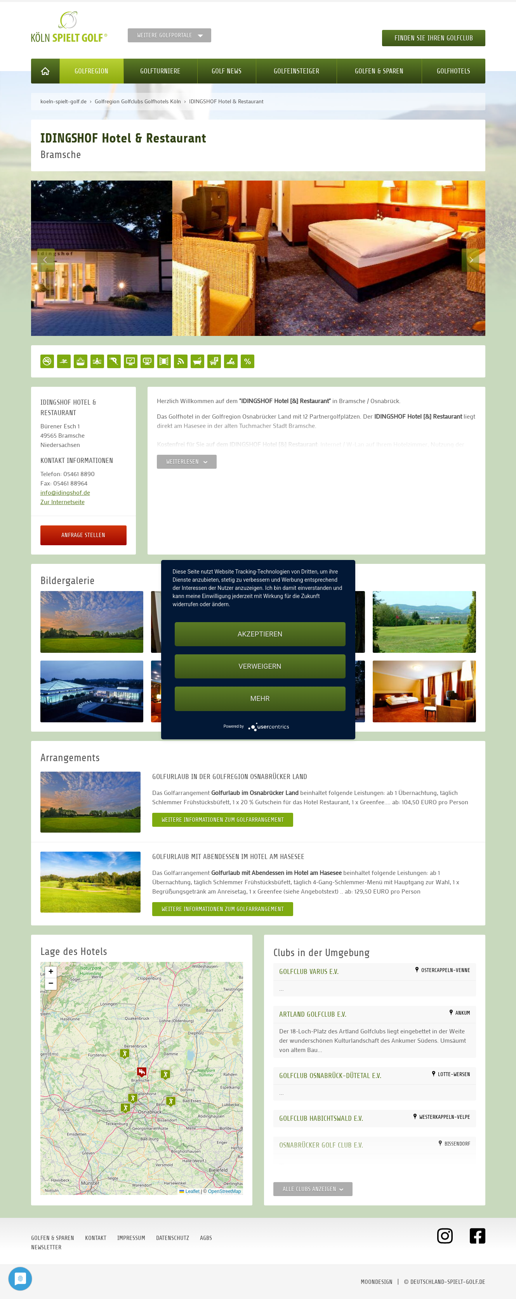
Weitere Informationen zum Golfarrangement (223, 819)
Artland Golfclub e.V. (312, 1014)
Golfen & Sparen (379, 71)
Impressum (131, 1238)
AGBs (206, 1238)
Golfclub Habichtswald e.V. (321, 1118)
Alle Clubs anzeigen (313, 1189)
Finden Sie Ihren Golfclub (433, 38)
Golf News (226, 71)
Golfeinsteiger (296, 71)
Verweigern (259, 666)
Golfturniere (160, 71)
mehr (260, 698)
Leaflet (189, 1191)
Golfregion (91, 71)
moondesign (377, 1281)
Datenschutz (172, 1238)
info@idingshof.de (65, 492)
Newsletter (46, 1247)
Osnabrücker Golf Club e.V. (321, 1145)
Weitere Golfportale (164, 35)
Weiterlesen (186, 461)
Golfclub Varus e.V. (309, 971)
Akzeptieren (260, 634)
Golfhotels (453, 71)
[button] (142, 1072)
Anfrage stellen (83, 535)
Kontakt (95, 1238)
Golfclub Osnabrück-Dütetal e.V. (330, 1075)
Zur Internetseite (62, 501)
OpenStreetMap (224, 1191)
